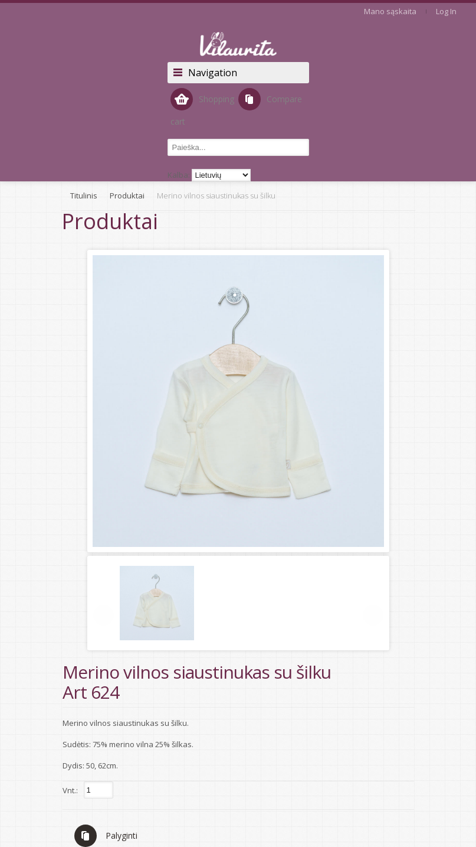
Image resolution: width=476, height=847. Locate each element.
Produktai (127, 195)
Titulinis (83, 195)
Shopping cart (202, 107)
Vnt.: (70, 790)
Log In (446, 11)
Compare (270, 99)
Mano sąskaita (390, 11)
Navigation (212, 72)
